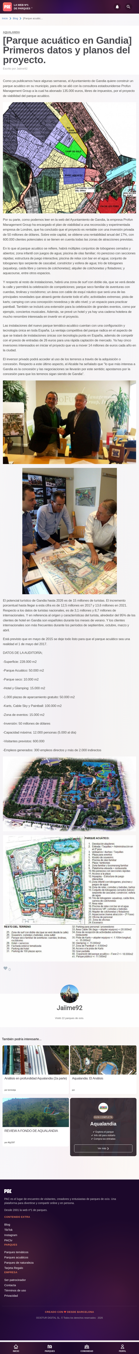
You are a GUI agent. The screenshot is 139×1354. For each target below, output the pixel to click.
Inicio (5, 18)
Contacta (10, 1285)
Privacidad (11, 1295)
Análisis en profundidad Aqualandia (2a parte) (35, 1078)
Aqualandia (11, 32)
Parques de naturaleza (19, 1262)
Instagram (10, 1235)
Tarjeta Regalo (13, 1267)
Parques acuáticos (16, 1257)
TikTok (8, 1229)
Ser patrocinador (15, 1280)
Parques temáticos (16, 1252)
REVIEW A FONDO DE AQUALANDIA (31, 1131)
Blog (15, 18)
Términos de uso (15, 1290)
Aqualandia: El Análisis (87, 1078)
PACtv (8, 1240)
